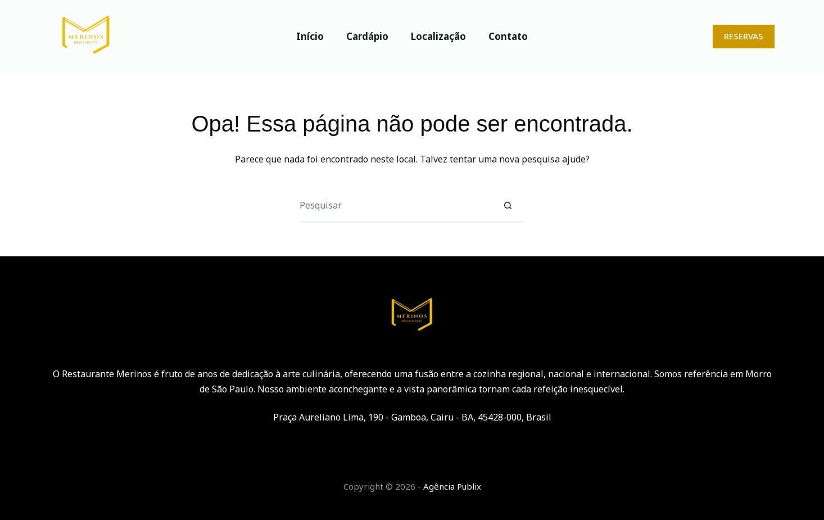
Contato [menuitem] (508, 36)
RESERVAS (743, 36)
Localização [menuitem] (438, 36)
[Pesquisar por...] (395, 206)
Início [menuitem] (310, 36)
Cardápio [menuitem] (367, 36)
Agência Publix (452, 486)
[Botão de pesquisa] (507, 206)
